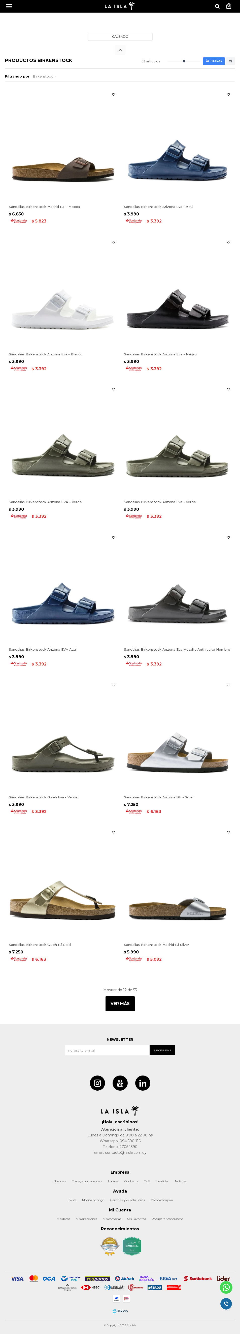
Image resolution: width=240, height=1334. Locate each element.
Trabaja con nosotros (87, 1181)
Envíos (71, 1200)
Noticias (180, 1181)
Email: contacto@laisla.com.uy (120, 1152)
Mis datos (63, 1219)
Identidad (162, 1181)
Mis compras (112, 1219)
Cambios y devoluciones (127, 1200)
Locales (113, 1181)
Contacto (131, 1181)
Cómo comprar (162, 1200)
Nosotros (60, 1181)
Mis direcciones (86, 1219)
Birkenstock (43, 76)
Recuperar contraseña (168, 1219)
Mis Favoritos (136, 1219)
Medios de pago (93, 1200)
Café (147, 1181)
